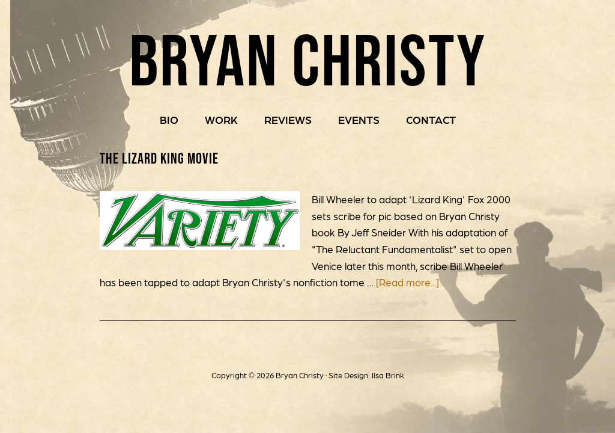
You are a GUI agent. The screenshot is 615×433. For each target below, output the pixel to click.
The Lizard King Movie (159, 158)
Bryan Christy (307, 60)
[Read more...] (407, 282)
